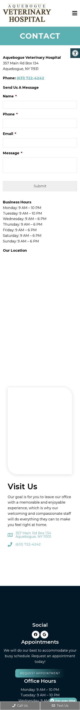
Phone (10, 114)
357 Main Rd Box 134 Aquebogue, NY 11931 (33, 534)
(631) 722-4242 (30, 78)
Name (10, 96)
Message (12, 153)
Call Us (20, 705)
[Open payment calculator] (63, 701)
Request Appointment (40, 673)
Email (9, 134)
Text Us (60, 705)
